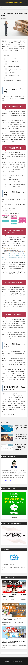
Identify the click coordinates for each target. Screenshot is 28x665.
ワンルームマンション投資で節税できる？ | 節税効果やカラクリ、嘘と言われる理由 (13, 641)
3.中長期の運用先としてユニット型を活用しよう (13, 81)
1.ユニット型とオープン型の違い (11, 59)
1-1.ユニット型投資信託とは (12, 61)
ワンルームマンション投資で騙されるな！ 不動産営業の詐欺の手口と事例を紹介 (14, 595)
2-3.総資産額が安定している (12, 75)
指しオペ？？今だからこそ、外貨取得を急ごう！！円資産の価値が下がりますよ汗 (21, 447)
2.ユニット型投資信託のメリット (11, 66)
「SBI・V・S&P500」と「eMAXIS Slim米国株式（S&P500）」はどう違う (21, 437)
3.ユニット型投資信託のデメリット (12, 78)
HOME (3, 7)
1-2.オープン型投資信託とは (12, 64)
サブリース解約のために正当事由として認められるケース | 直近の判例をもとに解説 (14, 618)
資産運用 (9, 7)
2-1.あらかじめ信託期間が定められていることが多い (14, 69)
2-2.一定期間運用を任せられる (12, 73)
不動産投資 (23, 581)
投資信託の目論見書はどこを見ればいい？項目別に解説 (21, 427)
